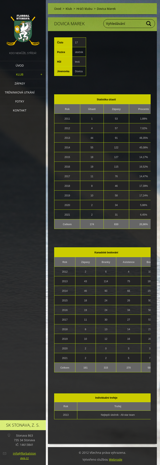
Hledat (149, 23)
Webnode (115, 459)
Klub (19, 74)
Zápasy (20, 83)
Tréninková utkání (20, 92)
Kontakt (19, 110)
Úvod (20, 65)
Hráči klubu (84, 9)
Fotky (19, 101)
